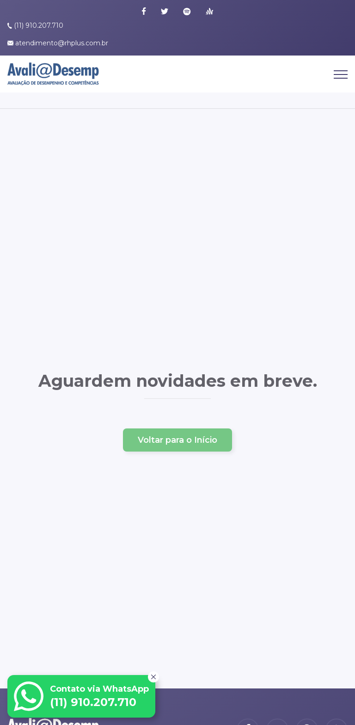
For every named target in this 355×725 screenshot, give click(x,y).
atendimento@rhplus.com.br (61, 43)
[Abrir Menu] (341, 77)
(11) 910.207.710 (38, 25)
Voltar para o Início (177, 440)
